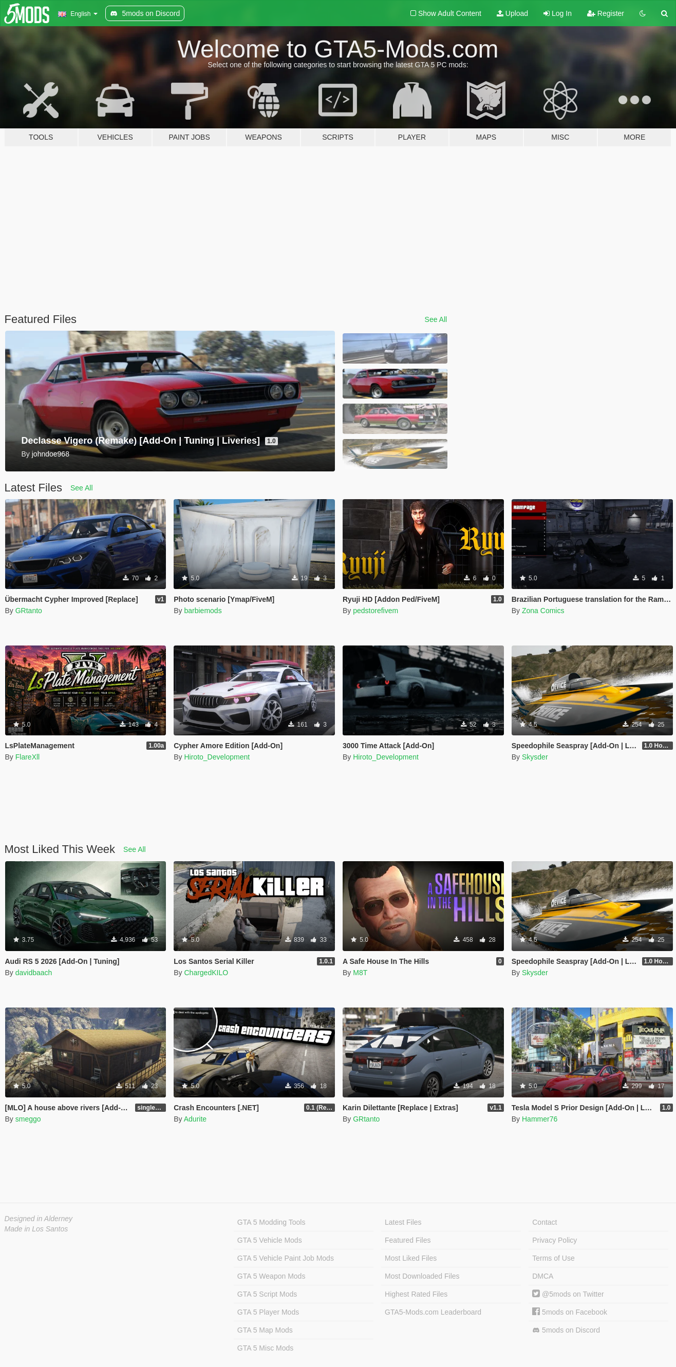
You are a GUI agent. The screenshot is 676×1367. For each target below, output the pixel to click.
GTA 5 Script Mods (267, 1294)
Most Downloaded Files (422, 1276)
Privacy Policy (554, 1240)
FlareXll (27, 757)
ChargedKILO (206, 973)
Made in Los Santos (36, 1229)
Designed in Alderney (39, 1218)
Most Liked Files (411, 1258)
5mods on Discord (566, 1330)
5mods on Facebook (569, 1312)
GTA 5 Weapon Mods (271, 1276)
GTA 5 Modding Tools (271, 1222)
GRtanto (28, 610)
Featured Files (407, 1240)
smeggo (28, 1119)
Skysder (535, 757)
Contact (544, 1222)
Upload (512, 13)
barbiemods (202, 610)
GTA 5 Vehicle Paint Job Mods (285, 1258)
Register (605, 13)
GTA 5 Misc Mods (265, 1348)
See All (436, 319)
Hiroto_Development (217, 757)
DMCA (542, 1276)
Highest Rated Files (416, 1294)
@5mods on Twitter (568, 1294)
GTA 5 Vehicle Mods (269, 1240)
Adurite (195, 1119)
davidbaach (33, 973)
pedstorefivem (375, 610)
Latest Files (403, 1222)
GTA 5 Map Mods (265, 1330)
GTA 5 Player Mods (268, 1312)
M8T (360, 973)
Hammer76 (539, 1119)
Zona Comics (543, 610)
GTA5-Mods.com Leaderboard (433, 1312)
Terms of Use (553, 1258)
